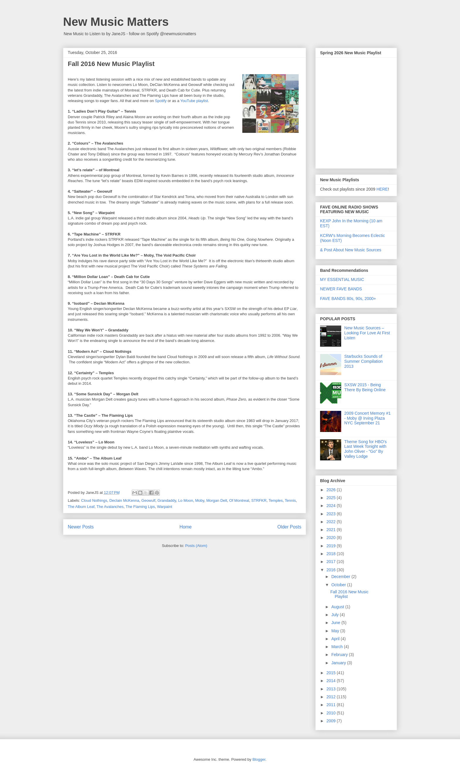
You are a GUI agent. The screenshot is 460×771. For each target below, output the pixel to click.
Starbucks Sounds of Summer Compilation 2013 (363, 361)
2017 (332, 561)
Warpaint (164, 506)
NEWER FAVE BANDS (341, 289)
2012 (332, 696)
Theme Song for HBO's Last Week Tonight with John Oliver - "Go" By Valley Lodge (365, 449)
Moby (199, 500)
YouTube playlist (194, 101)
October (339, 584)
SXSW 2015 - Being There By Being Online (365, 387)
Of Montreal (239, 500)
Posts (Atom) (196, 545)
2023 (332, 513)
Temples (275, 500)
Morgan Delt (216, 500)
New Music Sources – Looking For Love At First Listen (367, 333)
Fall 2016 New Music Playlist (111, 63)
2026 (332, 489)
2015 (332, 672)
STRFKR (258, 500)
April (336, 638)
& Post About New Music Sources (350, 250)
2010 (332, 713)
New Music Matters (116, 21)
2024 (332, 505)
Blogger (258, 759)
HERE (382, 189)
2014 (332, 680)
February (340, 654)
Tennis (290, 500)
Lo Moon (185, 500)
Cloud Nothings (94, 500)
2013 (332, 689)
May (335, 630)
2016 (332, 569)
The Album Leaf (81, 506)
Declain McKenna (124, 500)
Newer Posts (81, 526)
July (335, 614)
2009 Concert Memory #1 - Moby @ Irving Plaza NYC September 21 (367, 418)
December (341, 576)
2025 (332, 497)
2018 (332, 553)
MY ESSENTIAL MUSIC (342, 279)
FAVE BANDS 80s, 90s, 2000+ (348, 298)
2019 (332, 545)
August (338, 606)
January (339, 662)
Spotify (161, 101)
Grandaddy (167, 500)
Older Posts (289, 526)
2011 (332, 704)
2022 (332, 521)
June (336, 622)
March (337, 646)
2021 (332, 529)
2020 (332, 537)
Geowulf (148, 500)
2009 (332, 721)
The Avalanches (110, 506)
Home (186, 526)
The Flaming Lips (140, 506)
